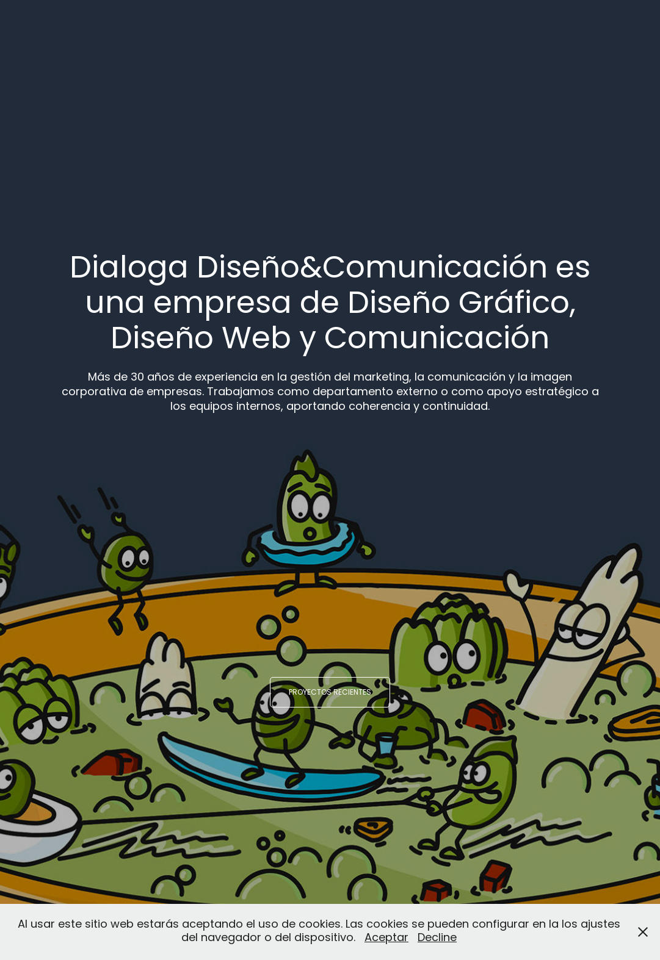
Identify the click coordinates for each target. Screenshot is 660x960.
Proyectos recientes (330, 693)
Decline (437, 938)
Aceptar (386, 938)
